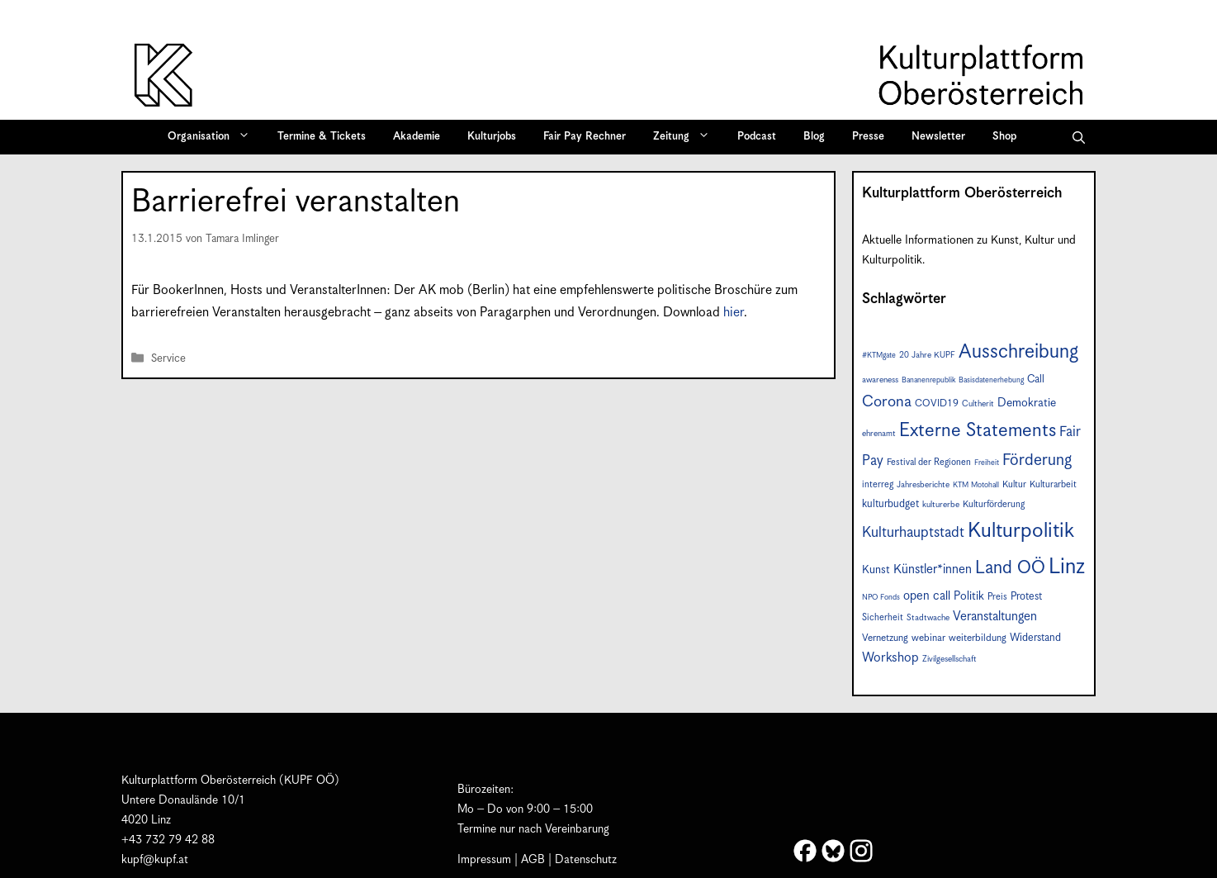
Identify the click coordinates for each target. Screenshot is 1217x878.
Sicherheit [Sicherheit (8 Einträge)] (882, 617)
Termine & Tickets (321, 137)
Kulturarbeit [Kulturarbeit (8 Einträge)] (1053, 484)
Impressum (484, 859)
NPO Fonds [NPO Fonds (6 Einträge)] (881, 597)
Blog (814, 137)
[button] (1079, 137)
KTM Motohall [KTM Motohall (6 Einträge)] (976, 485)
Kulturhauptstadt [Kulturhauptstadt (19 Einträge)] (913, 532)
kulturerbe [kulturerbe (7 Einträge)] (940, 505)
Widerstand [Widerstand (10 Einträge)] (1035, 638)
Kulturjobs (491, 137)
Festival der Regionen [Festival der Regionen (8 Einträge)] (929, 462)
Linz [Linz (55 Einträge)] (1067, 567)
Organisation (214, 137)
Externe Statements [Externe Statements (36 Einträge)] (977, 430)
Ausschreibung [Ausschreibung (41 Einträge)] (1018, 352)
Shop (1004, 137)
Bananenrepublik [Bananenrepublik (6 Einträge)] (928, 380)
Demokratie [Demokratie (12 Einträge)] (1026, 403)
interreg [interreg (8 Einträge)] (877, 484)
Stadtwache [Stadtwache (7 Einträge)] (928, 618)
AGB (533, 859)
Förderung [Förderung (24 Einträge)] (1037, 460)
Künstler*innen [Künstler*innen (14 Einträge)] (932, 569)
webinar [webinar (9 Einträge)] (928, 638)
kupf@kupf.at (154, 859)
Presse (868, 137)
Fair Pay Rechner (584, 137)
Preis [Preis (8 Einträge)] (997, 596)
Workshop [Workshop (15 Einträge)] (890, 658)
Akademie (416, 137)
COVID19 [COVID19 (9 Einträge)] (937, 403)
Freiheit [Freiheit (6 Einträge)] (986, 462)
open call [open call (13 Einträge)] (926, 596)
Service (168, 359)
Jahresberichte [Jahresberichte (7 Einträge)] (923, 485)
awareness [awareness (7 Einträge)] (880, 380)
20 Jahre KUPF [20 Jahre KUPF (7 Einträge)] (927, 355)
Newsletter (938, 137)
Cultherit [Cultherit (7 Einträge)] (978, 404)
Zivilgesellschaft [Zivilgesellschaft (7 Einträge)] (949, 659)
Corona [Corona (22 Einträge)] (887, 402)
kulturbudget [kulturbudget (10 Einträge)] (890, 504)
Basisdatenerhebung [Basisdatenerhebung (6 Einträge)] (991, 380)
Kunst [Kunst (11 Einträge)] (876, 570)
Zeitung (687, 137)
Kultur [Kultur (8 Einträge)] (1014, 484)
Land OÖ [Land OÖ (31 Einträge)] (1010, 568)
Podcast (756, 137)
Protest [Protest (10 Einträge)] (1026, 597)
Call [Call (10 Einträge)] (1035, 379)
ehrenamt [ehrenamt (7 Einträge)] (879, 434)
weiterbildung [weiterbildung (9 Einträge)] (977, 638)
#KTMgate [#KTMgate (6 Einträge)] (879, 355)
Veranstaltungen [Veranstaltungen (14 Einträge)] (995, 617)
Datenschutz (586, 859)
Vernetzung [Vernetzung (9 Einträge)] (885, 638)
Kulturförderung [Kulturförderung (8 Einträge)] (994, 504)
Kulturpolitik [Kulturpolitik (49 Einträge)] (1021, 531)
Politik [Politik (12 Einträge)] (969, 596)
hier (733, 312)
